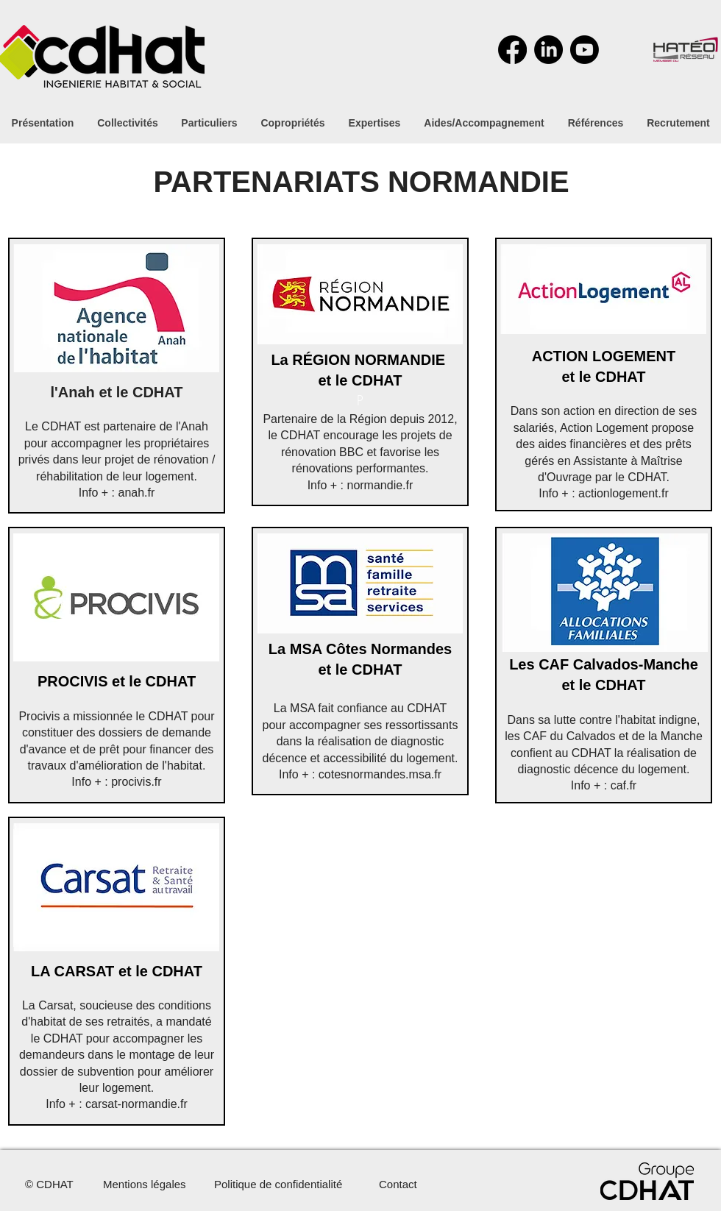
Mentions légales (144, 1184)
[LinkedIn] (548, 49)
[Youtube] (584, 49)
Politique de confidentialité (278, 1184)
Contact (398, 1184)
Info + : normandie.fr (360, 485)
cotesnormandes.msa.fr (380, 774)
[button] (483, 122)
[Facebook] (512, 49)
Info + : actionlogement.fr (604, 493)
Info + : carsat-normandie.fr (117, 1104)
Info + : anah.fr (117, 492)
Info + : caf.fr (603, 785)
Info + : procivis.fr (116, 781)
